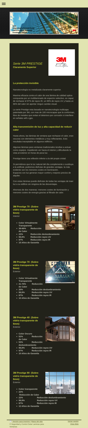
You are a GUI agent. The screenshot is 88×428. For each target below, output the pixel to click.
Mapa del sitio (37, 421)
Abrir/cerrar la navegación (44, 4)
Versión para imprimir (20, 421)
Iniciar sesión (73, 421)
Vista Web (74, 424)
